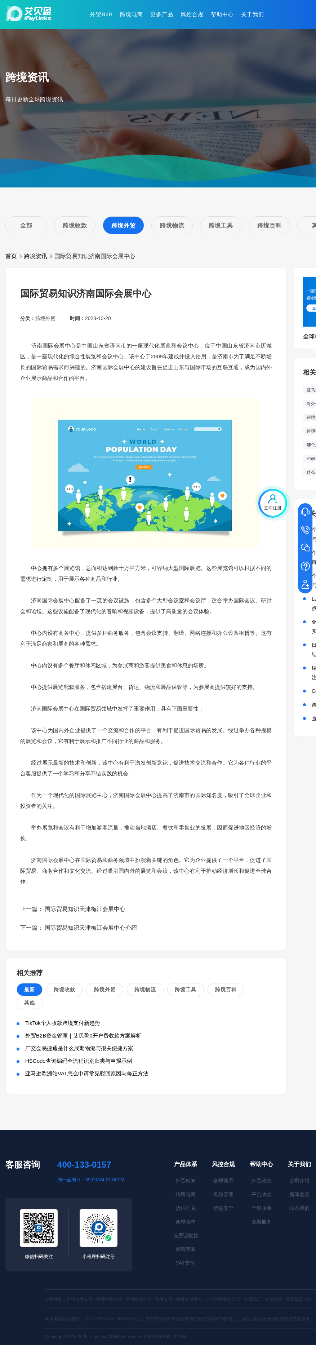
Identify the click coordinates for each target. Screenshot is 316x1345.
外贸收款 (262, 1180)
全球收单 (185, 1222)
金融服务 (262, 1222)
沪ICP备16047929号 (167, 1336)
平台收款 (262, 1194)
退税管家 (185, 1249)
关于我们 (252, 14)
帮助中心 (222, 14)
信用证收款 (185, 1235)
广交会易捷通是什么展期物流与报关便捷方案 (79, 1048)
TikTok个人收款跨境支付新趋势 (62, 1023)
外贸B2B (101, 14)
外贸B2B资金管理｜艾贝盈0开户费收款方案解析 (83, 1035)
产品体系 (185, 1164)
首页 (11, 256)
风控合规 (192, 14)
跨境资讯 (35, 256)
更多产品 (161, 14)
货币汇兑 (185, 1208)
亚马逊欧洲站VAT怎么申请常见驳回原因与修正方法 (86, 1073)
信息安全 (223, 1208)
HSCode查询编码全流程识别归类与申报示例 (78, 1061)
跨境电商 (131, 14)
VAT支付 (185, 1263)
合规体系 (223, 1180)
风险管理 (223, 1194)
